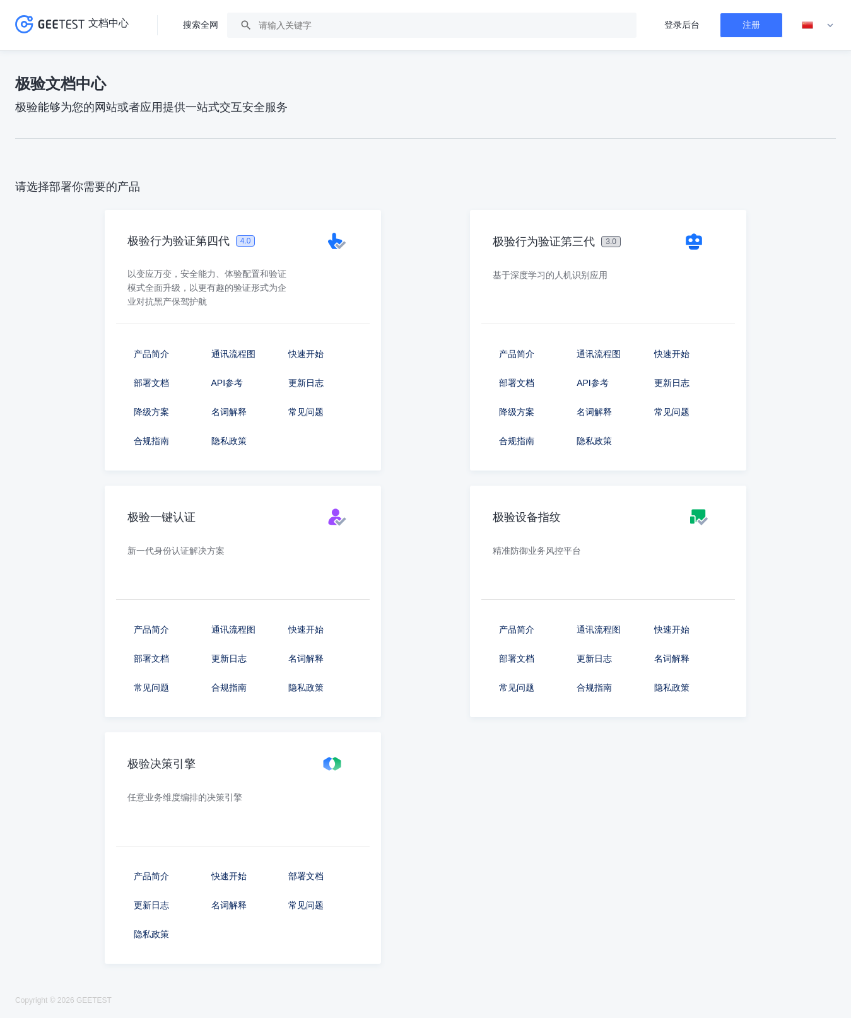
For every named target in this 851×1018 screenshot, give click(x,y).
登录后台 (682, 25)
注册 (751, 25)
